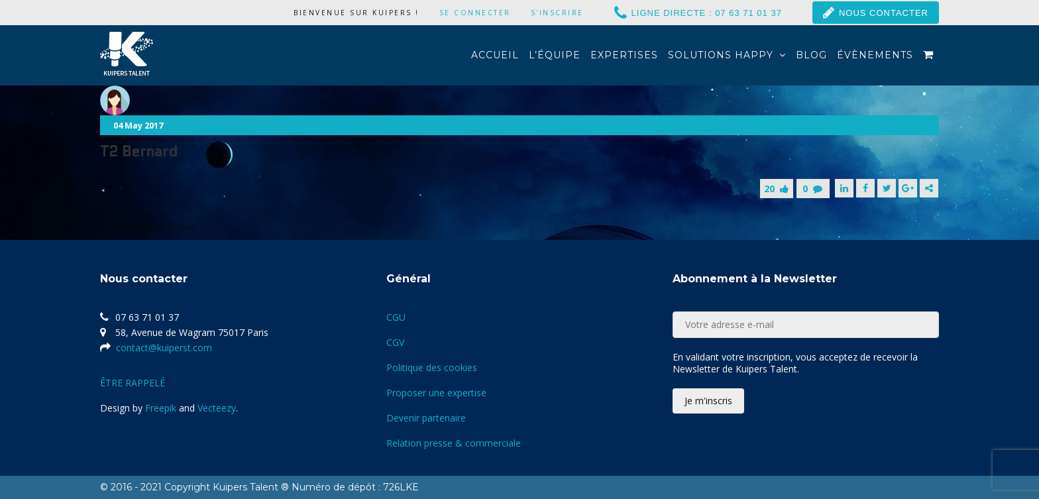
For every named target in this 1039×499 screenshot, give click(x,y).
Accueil (495, 55)
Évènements (875, 55)
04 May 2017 (138, 125)
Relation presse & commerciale (453, 443)
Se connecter (475, 12)
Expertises (624, 55)
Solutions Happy (727, 55)
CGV (395, 342)
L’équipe (554, 55)
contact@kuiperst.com (164, 347)
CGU (396, 317)
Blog (811, 55)
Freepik (160, 408)
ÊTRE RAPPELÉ (132, 382)
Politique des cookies (431, 367)
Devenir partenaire (426, 418)
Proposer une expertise (436, 392)
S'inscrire (557, 12)
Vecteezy (216, 408)
